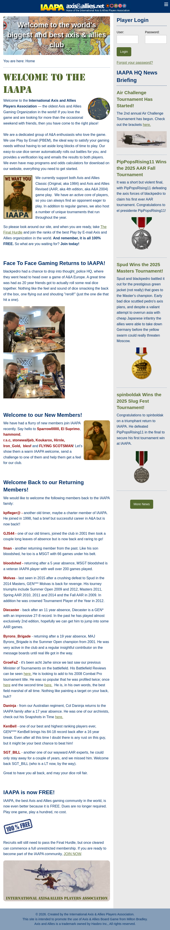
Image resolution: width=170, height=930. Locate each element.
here (6, 685)
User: (120, 32)
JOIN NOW (72, 854)
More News (142, 504)
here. (28, 674)
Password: (152, 32)
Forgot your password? (135, 62)
